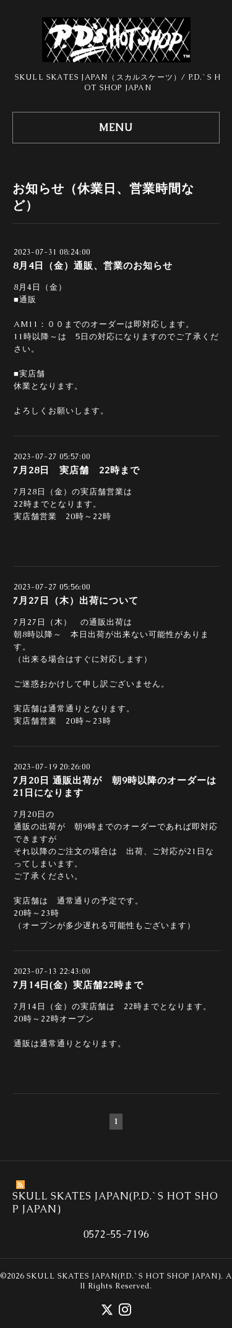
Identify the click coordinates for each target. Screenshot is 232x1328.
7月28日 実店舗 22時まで (76, 470)
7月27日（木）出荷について (76, 600)
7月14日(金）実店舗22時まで (78, 985)
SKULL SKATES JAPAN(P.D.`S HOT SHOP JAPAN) (124, 1276)
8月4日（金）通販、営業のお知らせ (93, 265)
